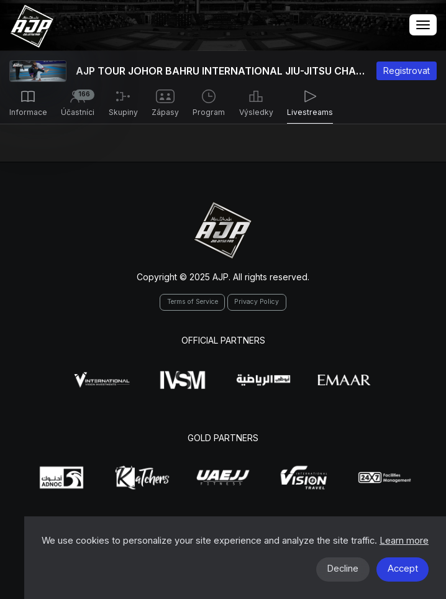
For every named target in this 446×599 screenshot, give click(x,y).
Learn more (404, 540)
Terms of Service (192, 302)
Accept (403, 568)
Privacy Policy (256, 302)
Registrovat (406, 70)
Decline (342, 568)
